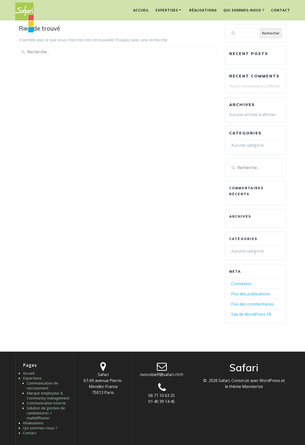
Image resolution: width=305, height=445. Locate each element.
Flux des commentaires (252, 304)
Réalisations (203, 10)
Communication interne (46, 402)
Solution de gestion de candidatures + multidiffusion (46, 412)
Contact (280, 10)
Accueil (141, 10)
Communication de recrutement (42, 385)
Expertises (167, 10)
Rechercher (271, 33)
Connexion (241, 283)
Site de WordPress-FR (251, 314)
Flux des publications (250, 294)
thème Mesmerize (246, 386)
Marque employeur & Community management (48, 395)
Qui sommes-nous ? (243, 10)
